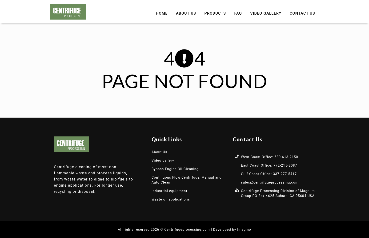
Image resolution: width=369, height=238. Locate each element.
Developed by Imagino (232, 229)
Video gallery (265, 13)
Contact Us (302, 13)
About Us (186, 13)
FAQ (238, 13)
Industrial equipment (169, 191)
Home (162, 13)
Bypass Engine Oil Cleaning (175, 169)
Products (215, 13)
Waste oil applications (171, 199)
